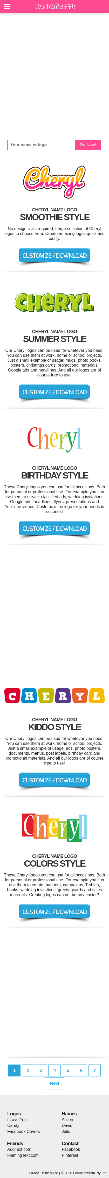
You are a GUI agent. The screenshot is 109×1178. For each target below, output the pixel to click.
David (67, 1125)
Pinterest (70, 1155)
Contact (70, 1143)
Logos (14, 1113)
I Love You (17, 1119)
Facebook (71, 1149)
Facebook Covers (23, 1131)
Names (69, 1113)
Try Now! (87, 145)
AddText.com (19, 1149)
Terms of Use (49, 1173)
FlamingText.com (23, 1155)
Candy (13, 1125)
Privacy (34, 1173)
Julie (66, 1131)
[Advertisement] (54, 76)
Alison (67, 1119)
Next (54, 1083)
